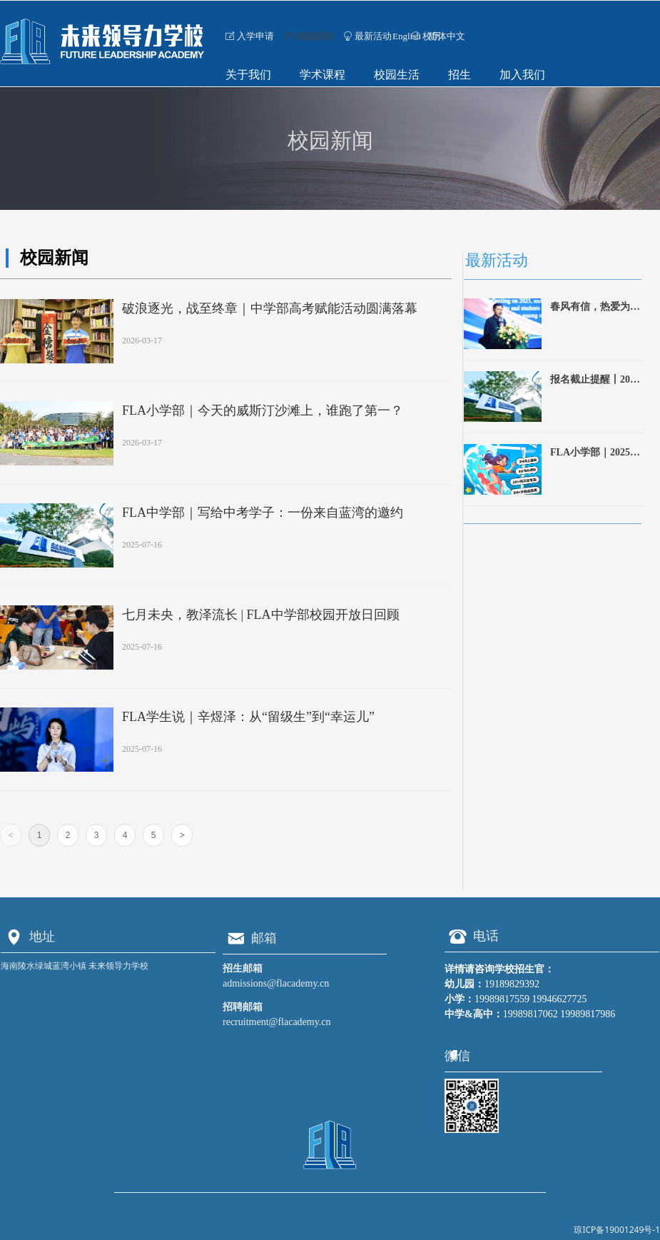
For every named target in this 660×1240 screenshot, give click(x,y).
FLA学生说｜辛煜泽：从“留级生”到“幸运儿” (248, 717)
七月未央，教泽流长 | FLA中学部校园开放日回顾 (261, 615)
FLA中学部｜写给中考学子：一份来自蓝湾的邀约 (262, 512)
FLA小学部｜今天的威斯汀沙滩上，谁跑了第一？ (262, 410)
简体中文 (446, 36)
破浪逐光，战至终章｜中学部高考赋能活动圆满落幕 (269, 308)
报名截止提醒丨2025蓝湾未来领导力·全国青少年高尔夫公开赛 (595, 381)
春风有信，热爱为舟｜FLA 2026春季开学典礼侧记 (595, 308)
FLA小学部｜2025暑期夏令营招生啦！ (595, 454)
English (406, 36)
